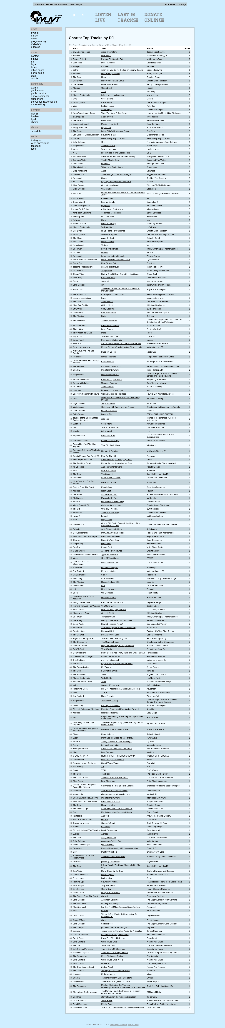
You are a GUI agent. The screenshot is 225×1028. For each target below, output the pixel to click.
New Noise (106, 55)
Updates (35, 47)
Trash (103, 681)
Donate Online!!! (154, 17)
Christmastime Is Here (111, 505)
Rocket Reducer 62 (109, 713)
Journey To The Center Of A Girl (115, 970)
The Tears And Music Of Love (114, 790)
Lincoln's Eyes (107, 216)
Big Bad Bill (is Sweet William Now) (116, 663)
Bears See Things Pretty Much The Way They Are (123, 653)
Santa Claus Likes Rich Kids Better (116, 748)
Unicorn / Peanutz (109, 383)
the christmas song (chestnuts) (114, 934)
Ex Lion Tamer (107, 106)
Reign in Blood (107, 734)
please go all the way (110, 861)
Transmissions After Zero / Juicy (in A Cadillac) (121, 931)
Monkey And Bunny (109, 903)
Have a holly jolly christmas (113, 138)
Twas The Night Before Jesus (114, 113)
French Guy (106, 487)
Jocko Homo (106, 1000)
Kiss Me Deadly (108, 202)
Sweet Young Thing (109, 763)
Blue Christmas (108, 781)
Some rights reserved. (118, 1025)
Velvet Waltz (106, 649)
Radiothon (36, 44)
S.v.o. (103, 220)
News (34, 38)
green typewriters (109, 52)
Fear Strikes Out (108, 263)
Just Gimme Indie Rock (111, 529)
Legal (33, 64)
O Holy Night (107, 305)
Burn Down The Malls (110, 801)
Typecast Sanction (109, 554)
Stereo (104, 178)
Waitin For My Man (109, 234)
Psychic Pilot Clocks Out (112, 59)
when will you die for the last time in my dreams (122, 70)
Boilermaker (106, 878)
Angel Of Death (108, 238)
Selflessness (106, 924)
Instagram (36, 140)
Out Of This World (109, 410)
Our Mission (37, 73)
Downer (104, 252)
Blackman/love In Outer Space (114, 729)
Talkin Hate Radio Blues (111, 167)
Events (34, 32)
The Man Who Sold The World (114, 777)
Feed (33, 148)
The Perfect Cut (108, 145)
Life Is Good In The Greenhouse (115, 153)
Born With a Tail (108, 436)
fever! (103, 298)
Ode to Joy (106, 889)
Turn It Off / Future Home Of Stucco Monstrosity (122, 1008)
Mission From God (109, 124)
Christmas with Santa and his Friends (117, 407)
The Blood (105, 774)
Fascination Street (109, 671)
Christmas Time (108, 277)
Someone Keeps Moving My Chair (116, 459)
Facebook (36, 146)
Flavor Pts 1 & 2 (108, 135)
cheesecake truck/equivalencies (115, 794)
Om (103, 142)
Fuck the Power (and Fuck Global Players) (120, 709)
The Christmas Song (110, 512)
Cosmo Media (107, 361)
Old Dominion (107, 593)
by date (35, 116)
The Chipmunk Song (110, 642)
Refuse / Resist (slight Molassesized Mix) (119, 848)
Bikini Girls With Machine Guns (115, 131)
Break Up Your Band (110, 540)
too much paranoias (110, 745)
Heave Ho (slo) (108, 805)
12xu (103, 91)
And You (105, 816)
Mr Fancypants (108, 974)
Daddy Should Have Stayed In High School (120, 274)
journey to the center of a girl (114, 927)
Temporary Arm (108, 617)
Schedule (36, 131)
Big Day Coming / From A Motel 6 (116, 181)
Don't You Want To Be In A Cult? (115, 259)
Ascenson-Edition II (109, 900)
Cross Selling (107, 99)
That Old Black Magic (110, 445)
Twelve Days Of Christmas (113, 949)
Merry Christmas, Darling (112, 956)
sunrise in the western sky (112, 501)
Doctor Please (107, 241)
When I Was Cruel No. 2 (112, 960)
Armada (104, 834)
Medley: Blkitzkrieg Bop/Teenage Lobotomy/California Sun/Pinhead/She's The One (123, 986)
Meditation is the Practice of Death (116, 812)
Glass (103, 920)
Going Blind (106, 88)
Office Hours (37, 70)
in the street (106, 431)
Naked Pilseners (108, 357)
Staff (33, 75)
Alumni (34, 87)
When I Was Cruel (109, 942)
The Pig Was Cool (109, 321)
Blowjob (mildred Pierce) (112, 624)
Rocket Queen (107, 874)
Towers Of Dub (108, 945)
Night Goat (106, 491)
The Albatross (107, 386)
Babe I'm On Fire (108, 352)
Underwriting (38, 104)
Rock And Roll (107, 631)
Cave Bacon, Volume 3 (111, 379)
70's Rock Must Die (109, 427)
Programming (38, 41)
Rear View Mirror (108, 312)
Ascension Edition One (111, 841)
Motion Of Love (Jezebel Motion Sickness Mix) (121, 347)
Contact (35, 56)
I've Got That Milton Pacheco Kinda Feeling (120, 689)
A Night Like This (108, 837)
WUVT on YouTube (40, 143)
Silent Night (106, 109)
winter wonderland (109, 84)
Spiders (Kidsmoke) (110, 685)
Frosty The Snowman (110, 656)
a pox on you (107, 117)
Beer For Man (107, 752)
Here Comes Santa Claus (112, 81)
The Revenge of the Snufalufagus (116, 174)
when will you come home (112, 759)
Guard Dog (106, 826)
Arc (102, 766)
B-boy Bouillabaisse (110, 325)
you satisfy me (107, 844)
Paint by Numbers (109, 852)
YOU (103, 770)
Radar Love (106, 102)
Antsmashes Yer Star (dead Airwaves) (118, 156)
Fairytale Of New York (111, 366)
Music (34, 35)
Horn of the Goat (108, 597)
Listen (34, 67)
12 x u (104, 692)
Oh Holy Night (107, 613)
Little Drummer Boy (109, 563)
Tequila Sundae (108, 403)
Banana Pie (106, 414)
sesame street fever (110, 267)
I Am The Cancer (108, 470)
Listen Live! (103, 17)
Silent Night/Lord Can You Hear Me (116, 808)
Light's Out (106, 127)
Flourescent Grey (109, 571)
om (102, 285)
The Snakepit (107, 301)
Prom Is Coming (108, 223)
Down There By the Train (112, 871)
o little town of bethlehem (112, 209)
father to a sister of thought (113, 256)
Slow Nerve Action (109, 882)
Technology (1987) (109, 701)
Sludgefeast (106, 270)
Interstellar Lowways (110, 370)
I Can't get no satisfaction (112, 95)
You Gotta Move (108, 606)
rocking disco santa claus (112, 294)
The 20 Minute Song (110, 160)
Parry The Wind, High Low (113, 938)
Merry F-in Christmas (110, 892)
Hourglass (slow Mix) (110, 73)
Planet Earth (106, 547)
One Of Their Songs (110, 558)
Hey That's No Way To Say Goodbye (117, 645)
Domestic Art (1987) (110, 374)
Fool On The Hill (108, 456)
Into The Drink (107, 578)
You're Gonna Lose (109, 336)
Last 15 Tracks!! (128, 17)
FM (32, 61)
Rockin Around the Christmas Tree (116, 463)
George (182, 4)
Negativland (106, 519)
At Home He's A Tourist (111, 551)
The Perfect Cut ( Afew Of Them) (115, 981)
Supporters (37, 99)
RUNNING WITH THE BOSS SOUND (118, 756)
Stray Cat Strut (107, 309)
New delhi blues (108, 589)
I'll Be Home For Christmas (113, 231)
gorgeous (105, 205)
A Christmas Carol (109, 494)
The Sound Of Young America (114, 952)
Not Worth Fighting (109, 451)
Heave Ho (105, 77)
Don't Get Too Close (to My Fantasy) (117, 738)
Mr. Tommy (106, 667)
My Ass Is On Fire (109, 498)
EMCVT (34, 58)
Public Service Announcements (40, 94)
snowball (105, 281)
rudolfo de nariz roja (110, 440)
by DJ (33, 119)
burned (104, 516)
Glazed (104, 819)
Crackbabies (106, 189)
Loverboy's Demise (109, 249)
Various (104, 245)
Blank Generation (109, 830)
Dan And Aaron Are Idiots (112, 533)
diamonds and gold (109, 567)
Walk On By (106, 227)
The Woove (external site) (44, 101)
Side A (104, 575)
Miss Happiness (108, 63)
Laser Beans (106, 329)
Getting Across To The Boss (113, 394)
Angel (103, 171)
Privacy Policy (133, 1025)
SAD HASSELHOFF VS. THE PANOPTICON (121, 343)
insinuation (106, 120)
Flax (103, 585)
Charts (34, 122)
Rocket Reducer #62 (110, 582)
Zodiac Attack (107, 967)
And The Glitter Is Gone (111, 467)
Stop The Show (108, 885)
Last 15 (34, 113)
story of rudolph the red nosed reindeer (118, 997)
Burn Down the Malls (110, 536)
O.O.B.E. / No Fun (109, 509)
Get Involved (37, 90)
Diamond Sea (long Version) (113, 609)
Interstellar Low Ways (110, 798)
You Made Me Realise (111, 213)
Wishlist (35, 78)
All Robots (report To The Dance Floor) (118, 627)
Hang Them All (107, 696)
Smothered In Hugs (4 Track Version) (117, 786)
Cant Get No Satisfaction (112, 602)
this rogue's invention (110, 705)
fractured (105, 66)
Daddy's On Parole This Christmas (116, 620)
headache (105, 163)
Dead (103, 333)
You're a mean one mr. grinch (114, 638)
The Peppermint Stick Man (113, 856)
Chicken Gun (107, 198)
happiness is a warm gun (112, 390)
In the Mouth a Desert (110, 477)
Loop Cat (105, 963)
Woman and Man (108, 149)
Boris (103, 316)
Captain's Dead (108, 823)
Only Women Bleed (109, 185)
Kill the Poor (106, 1004)
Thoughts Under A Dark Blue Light (116, 741)
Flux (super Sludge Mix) (111, 340)
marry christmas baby (110, 660)
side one (105, 419)
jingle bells (106, 543)
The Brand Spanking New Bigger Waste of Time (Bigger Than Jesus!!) (100, 45)
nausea (104, 910)
